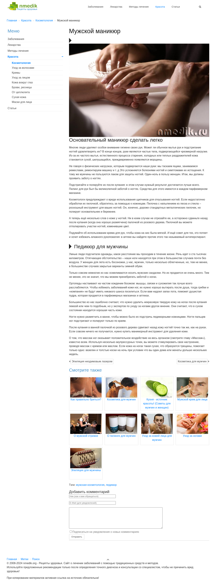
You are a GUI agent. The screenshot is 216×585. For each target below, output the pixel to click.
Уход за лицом (21, 77)
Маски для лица (22, 102)
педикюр (111, 484)
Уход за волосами (23, 67)
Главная (12, 559)
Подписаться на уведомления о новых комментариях (105, 535)
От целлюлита (21, 92)
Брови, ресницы (22, 87)
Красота (160, 6)
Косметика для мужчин (192, 361)
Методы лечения (138, 6)
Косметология (21, 62)
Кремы (16, 72)
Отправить (76, 541)
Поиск (35, 559)
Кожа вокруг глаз (22, 82)
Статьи (176, 6)
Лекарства (116, 6)
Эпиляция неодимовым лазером (92, 361)
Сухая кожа (19, 97)
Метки (24, 559)
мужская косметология (90, 484)
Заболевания (95, 6)
